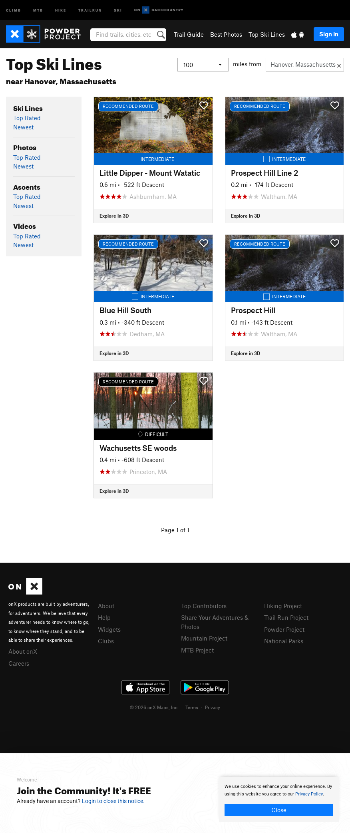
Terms (191, 707)
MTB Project (197, 650)
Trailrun (90, 9)
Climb (13, 9)
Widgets (109, 629)
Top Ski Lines (267, 34)
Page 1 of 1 (175, 530)
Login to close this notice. (113, 801)
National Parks (283, 641)
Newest (23, 127)
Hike (60, 9)
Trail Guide (189, 34)
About (106, 605)
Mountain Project (204, 638)
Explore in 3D (114, 215)
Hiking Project (283, 605)
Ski (118, 9)
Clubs (106, 641)
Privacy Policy (309, 794)
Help (104, 617)
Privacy (212, 707)
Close (278, 809)
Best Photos (226, 34)
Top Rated (27, 117)
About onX (22, 651)
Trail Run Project (286, 617)
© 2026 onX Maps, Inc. (154, 707)
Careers (18, 663)
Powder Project (284, 629)
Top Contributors (204, 605)
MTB (38, 9)
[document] (279, 799)
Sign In (328, 34)
